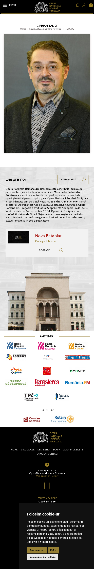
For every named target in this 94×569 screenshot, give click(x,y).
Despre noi (43, 449)
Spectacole (27, 449)
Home (23, 28)
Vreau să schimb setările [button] (43, 557)
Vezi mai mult (69, 179)
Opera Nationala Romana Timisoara (45, 28)
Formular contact (47, 453)
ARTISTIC (69, 28)
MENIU (12, 5)
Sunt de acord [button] (37, 550)
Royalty (55, 476)
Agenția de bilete (73, 449)
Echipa (56, 449)
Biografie (44, 250)
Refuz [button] (53, 550)
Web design (41, 476)
